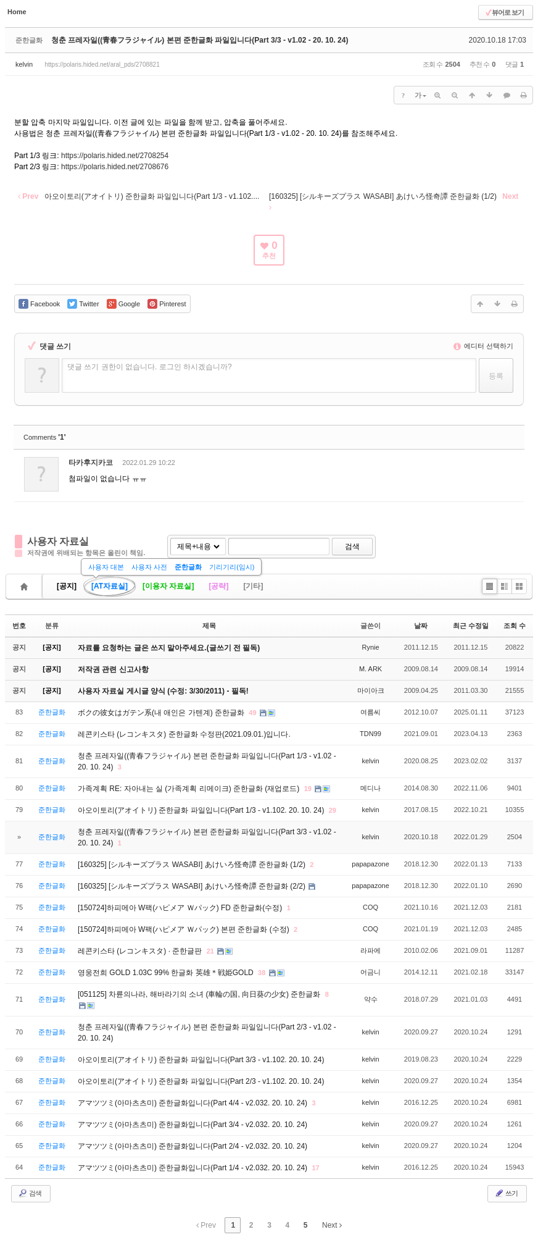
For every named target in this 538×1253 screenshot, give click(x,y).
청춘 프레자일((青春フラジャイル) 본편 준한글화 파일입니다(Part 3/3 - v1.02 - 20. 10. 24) (199, 40)
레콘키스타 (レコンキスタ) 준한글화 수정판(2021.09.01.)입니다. (184, 734)
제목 (209, 625)
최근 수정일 (471, 625)
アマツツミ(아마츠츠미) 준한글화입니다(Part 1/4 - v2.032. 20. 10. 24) (193, 1167)
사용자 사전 (149, 567)
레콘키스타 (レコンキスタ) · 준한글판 (141, 951)
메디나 (370, 788)
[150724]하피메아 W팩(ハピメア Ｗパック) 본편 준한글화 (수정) (184, 929)
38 (261, 972)
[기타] (253, 586)
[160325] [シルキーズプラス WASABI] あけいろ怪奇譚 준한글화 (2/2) (192, 886)
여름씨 (370, 712)
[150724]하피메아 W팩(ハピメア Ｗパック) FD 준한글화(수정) (181, 907)
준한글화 (188, 567)
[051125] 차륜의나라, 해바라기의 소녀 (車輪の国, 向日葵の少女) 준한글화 (200, 994)
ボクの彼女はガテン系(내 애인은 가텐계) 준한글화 (162, 712)
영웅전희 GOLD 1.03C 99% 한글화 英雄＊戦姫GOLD (166, 972)
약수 (371, 999)
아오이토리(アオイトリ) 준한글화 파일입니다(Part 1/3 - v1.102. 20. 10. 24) (202, 810)
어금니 (370, 972)
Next (332, 1225)
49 (252, 712)
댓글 (505, 464)
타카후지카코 (90, 462)
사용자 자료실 (58, 541)
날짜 (421, 625)
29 (332, 810)
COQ (370, 907)
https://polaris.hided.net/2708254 (114, 155)
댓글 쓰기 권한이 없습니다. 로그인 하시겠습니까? (149, 366)
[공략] (218, 586)
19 (308, 788)
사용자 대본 (106, 567)
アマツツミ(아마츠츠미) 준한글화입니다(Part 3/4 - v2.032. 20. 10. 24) (192, 1124)
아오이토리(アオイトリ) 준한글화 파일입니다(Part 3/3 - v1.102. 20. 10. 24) (201, 1059)
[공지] (67, 586)
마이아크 (370, 690)
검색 (352, 546)
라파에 (370, 950)
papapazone (370, 864)
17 (315, 1167)
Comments (44, 437)
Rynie (370, 647)
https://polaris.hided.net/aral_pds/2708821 (101, 64)
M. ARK (370, 669)
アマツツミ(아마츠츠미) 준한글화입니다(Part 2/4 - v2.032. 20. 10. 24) (192, 1146)
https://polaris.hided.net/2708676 (114, 166)
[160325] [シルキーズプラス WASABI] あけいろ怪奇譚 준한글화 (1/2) (192, 864)
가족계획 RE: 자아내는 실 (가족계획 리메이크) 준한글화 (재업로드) (190, 788)
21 (210, 951)
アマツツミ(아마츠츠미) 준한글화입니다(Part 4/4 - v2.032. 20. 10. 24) (193, 1103)
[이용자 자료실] (168, 586)
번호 (19, 625)
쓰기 (506, 1193)
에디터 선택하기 (483, 346)
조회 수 (514, 625)
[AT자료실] (109, 586)
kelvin (24, 64)
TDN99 (370, 733)
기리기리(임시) (231, 567)
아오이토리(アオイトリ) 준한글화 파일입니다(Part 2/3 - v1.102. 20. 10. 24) (201, 1081)
